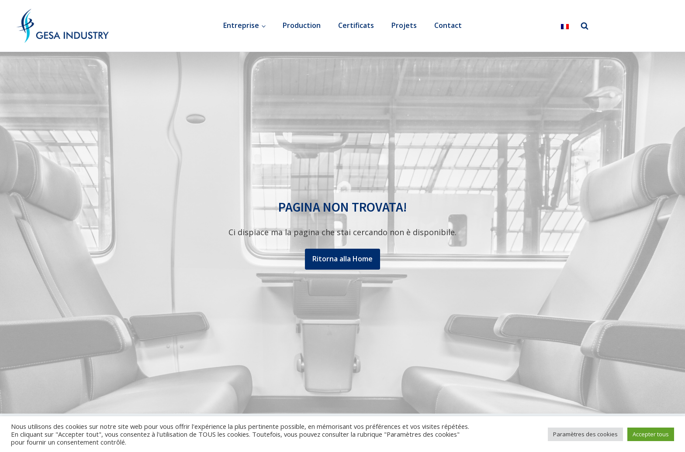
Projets (404, 25)
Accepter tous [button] (651, 434)
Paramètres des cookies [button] (585, 434)
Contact (448, 25)
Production (302, 25)
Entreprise (241, 25)
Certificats (356, 25)
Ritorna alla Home (342, 259)
